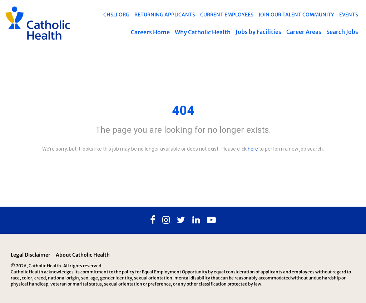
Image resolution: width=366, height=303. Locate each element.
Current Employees (226, 14)
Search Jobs (342, 31)
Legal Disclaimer (30, 255)
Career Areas (303, 31)
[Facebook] (152, 220)
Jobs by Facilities (258, 31)
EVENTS (348, 14)
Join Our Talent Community (296, 14)
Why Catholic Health (203, 32)
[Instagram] (166, 220)
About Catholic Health (83, 255)
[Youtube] (211, 220)
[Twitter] (181, 220)
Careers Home (150, 32)
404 (183, 110)
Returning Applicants (164, 14)
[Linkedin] (196, 220)
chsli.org (116, 14)
